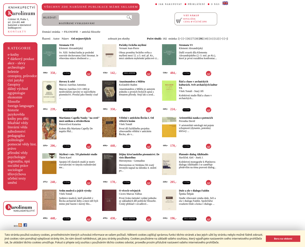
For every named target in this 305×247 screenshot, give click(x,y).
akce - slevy (16, 63)
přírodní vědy (18, 153)
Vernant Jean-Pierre (129, 48)
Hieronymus (125, 160)
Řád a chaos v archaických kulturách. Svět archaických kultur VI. (198, 84)
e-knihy (13, 55)
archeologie (16, 67)
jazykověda (16, 114)
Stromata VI (186, 45)
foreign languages (21, 106)
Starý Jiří (199, 91)
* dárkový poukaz (21, 59)
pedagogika (16, 136)
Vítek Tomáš (185, 91)
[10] (205, 38)
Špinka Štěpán (186, 193)
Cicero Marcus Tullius (130, 193)
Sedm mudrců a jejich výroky (75, 190)
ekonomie (15, 97)
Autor (56, 38)
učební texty (17, 178)
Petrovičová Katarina (70, 124)
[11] (211, 38)
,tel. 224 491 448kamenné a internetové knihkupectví (19, 23)
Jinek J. (199, 157)
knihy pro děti (18, 119)
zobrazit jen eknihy (119, 38)
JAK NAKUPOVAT (170, 4)
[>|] (226, 38)
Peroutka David (187, 121)
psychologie (17, 157)
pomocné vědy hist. (22, 144)
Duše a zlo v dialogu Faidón (194, 190)
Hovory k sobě (67, 81)
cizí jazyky (16, 80)
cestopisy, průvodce (22, 76)
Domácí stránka (51, 31)
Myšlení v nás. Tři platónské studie (78, 154)
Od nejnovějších (81, 38)
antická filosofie (91, 31)
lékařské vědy (18, 123)
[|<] (180, 38)
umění (12, 183)
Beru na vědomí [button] (283, 238)
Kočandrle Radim (128, 84)
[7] (193, 38)
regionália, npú (19, 161)
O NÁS (215, 4)
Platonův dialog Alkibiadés (193, 154)
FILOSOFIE (71, 31)
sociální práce (18, 166)
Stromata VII (66, 45)
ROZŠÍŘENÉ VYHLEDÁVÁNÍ (77, 23)
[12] (216, 38)
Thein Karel (65, 157)
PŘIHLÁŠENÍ (196, 4)
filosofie (14, 101)
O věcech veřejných (129, 190)
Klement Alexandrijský (71, 48)
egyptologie (16, 93)
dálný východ (18, 89)
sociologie (15, 170)
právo (12, 148)
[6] (188, 38)
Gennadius (139, 160)
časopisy (14, 84)
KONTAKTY (17, 31)
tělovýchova (17, 174)
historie (13, 110)
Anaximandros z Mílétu (132, 81)
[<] (184, 38)
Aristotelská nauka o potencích (196, 117)
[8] (197, 38)
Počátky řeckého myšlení (132, 45)
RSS (18, 226)
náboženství (16, 131)
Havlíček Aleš (186, 157)
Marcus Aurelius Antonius (72, 84)
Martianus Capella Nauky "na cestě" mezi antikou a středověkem (79, 119)
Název (65, 38)
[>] (221, 38)
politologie (16, 140)
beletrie (13, 72)
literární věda (17, 127)
